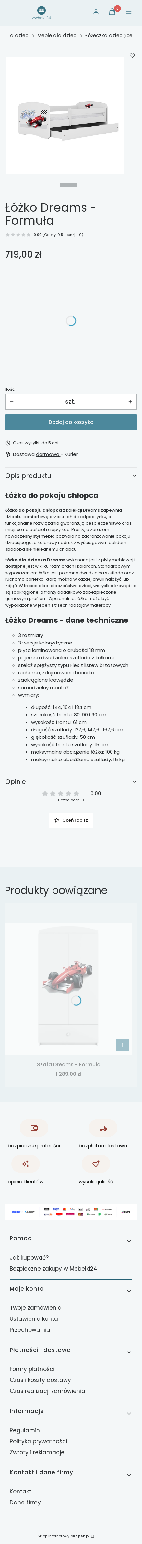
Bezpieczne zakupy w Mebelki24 (53, 1268)
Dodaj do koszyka (71, 422)
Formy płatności (32, 1369)
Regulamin (25, 1430)
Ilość (10, 389)
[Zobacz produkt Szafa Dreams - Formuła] (122, 1045)
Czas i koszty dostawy (40, 1380)
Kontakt (20, 1491)
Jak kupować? (29, 1257)
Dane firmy (25, 1502)
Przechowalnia (30, 1330)
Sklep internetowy (64, 1535)
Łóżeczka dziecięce (108, 35)
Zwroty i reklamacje (37, 1452)
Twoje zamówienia (36, 1308)
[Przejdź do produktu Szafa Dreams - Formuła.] (68, 989)
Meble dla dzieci (57, 35)
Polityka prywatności (38, 1441)
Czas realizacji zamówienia (47, 1391)
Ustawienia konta (34, 1319)
